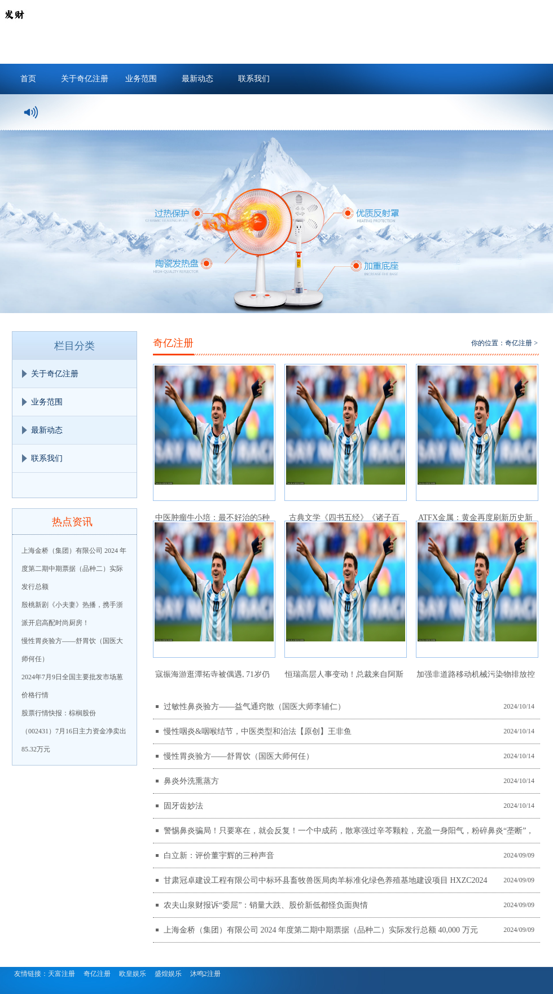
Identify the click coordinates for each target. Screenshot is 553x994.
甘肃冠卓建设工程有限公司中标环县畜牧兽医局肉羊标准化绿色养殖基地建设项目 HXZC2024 (326, 880)
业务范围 (141, 78)
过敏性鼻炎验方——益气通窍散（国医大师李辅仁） (254, 706)
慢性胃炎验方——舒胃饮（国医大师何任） (239, 756)
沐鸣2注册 (205, 974)
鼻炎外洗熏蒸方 (191, 781)
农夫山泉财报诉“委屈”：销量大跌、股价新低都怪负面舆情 (266, 905)
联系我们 (254, 78)
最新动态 (197, 78)
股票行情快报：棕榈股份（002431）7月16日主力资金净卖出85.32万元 (73, 731)
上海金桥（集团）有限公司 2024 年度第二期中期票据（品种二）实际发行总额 (73, 569)
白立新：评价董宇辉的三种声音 (219, 855)
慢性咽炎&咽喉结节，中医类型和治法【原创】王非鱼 (258, 731)
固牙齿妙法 (183, 806)
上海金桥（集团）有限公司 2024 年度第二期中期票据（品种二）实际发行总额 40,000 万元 (321, 930)
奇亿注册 (518, 343)
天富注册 (61, 974)
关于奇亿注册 (84, 78)
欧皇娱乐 (132, 974)
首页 (28, 78)
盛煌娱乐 (168, 974)
